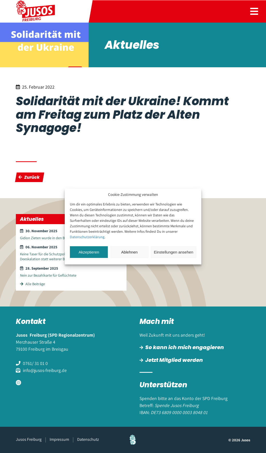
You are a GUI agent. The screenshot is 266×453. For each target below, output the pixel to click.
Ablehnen (129, 252)
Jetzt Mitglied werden (174, 360)
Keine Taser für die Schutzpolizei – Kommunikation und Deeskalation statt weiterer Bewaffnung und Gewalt (63, 256)
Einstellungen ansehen (173, 252)
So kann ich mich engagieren (184, 347)
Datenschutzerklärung (87, 237)
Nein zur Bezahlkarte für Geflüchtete (48, 275)
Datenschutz (88, 439)
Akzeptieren (88, 252)
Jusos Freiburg (29, 439)
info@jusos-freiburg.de (45, 370)
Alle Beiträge (32, 283)
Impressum (59, 439)
